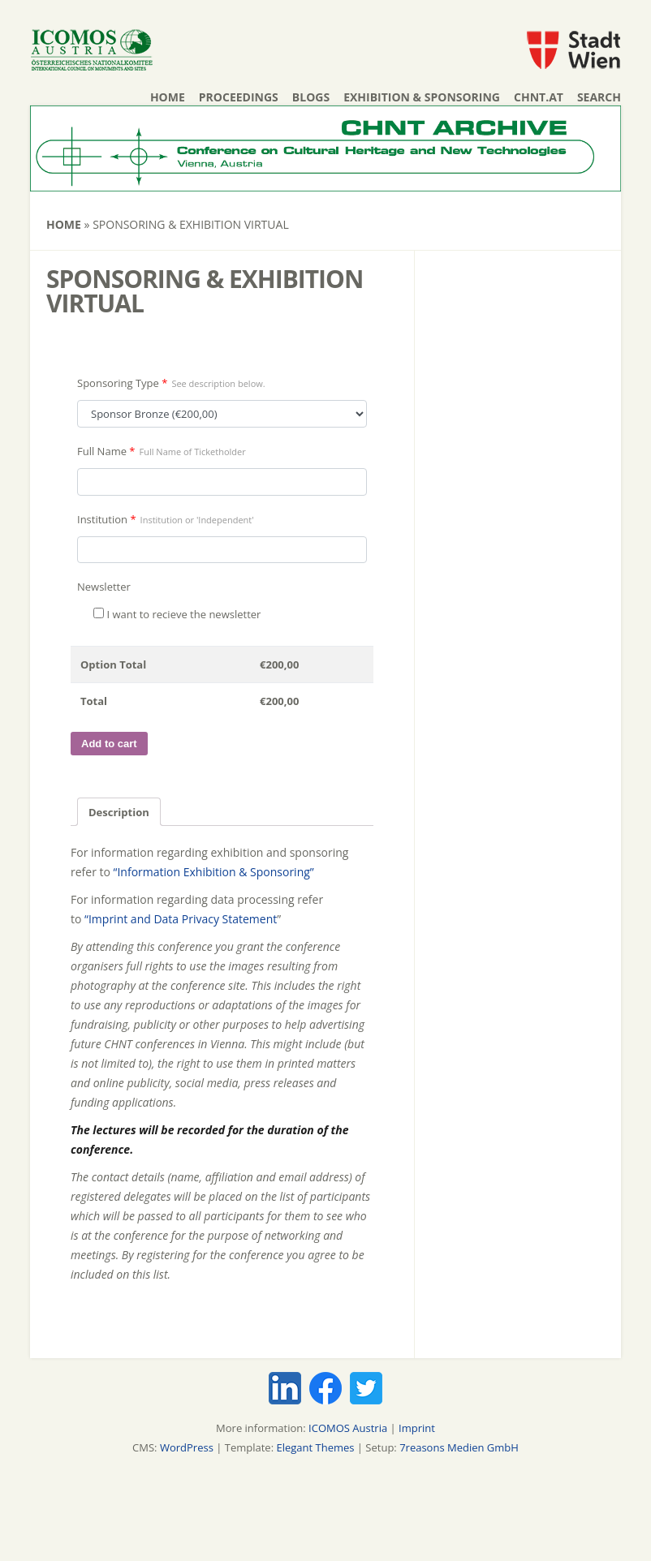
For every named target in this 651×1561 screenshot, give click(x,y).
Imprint (417, 1428)
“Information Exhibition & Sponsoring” (214, 871)
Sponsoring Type (171, 383)
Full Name (161, 451)
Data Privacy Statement (215, 919)
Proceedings (238, 97)
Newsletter (104, 586)
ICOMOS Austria (347, 1428)
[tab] (119, 812)
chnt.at (538, 97)
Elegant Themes (315, 1447)
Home (167, 97)
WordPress (186, 1447)
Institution (165, 519)
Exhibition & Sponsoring (421, 97)
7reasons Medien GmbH (459, 1447)
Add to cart (109, 743)
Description (118, 812)
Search (599, 97)
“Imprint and (118, 919)
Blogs (311, 97)
